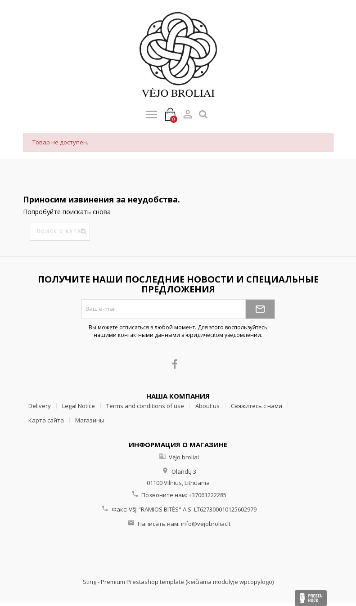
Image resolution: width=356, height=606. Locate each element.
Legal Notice (78, 406)
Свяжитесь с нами (256, 406)
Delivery (39, 406)
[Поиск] (60, 232)
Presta (311, 598)
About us (207, 406)
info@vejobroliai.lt (205, 524)
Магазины (89, 420)
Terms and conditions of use (145, 406)
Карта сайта (46, 420)
